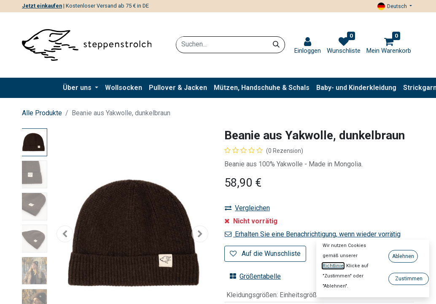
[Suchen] (276, 44)
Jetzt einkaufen (42, 6)
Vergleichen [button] (247, 208)
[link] (307, 46)
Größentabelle (255, 276)
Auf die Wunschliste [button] (265, 254)
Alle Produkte (42, 113)
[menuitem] (123, 87)
